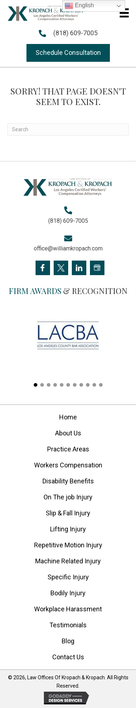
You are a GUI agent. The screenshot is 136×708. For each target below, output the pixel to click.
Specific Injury (68, 577)
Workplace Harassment (68, 609)
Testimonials (68, 625)
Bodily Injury (68, 593)
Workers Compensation (68, 465)
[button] (68, 53)
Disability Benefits (68, 481)
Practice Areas (68, 449)
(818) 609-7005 (75, 33)
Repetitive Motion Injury (68, 545)
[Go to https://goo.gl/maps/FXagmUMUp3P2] (97, 268)
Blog (68, 641)
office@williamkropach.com (68, 248)
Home (68, 417)
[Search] (68, 129)
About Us (68, 433)
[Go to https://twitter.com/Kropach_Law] (61, 268)
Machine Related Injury (68, 561)
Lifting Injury (68, 529)
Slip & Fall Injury (68, 513)
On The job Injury (68, 497)
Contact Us (68, 657)
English (79, 5)
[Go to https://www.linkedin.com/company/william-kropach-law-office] (79, 268)
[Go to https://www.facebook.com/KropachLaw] (43, 268)
